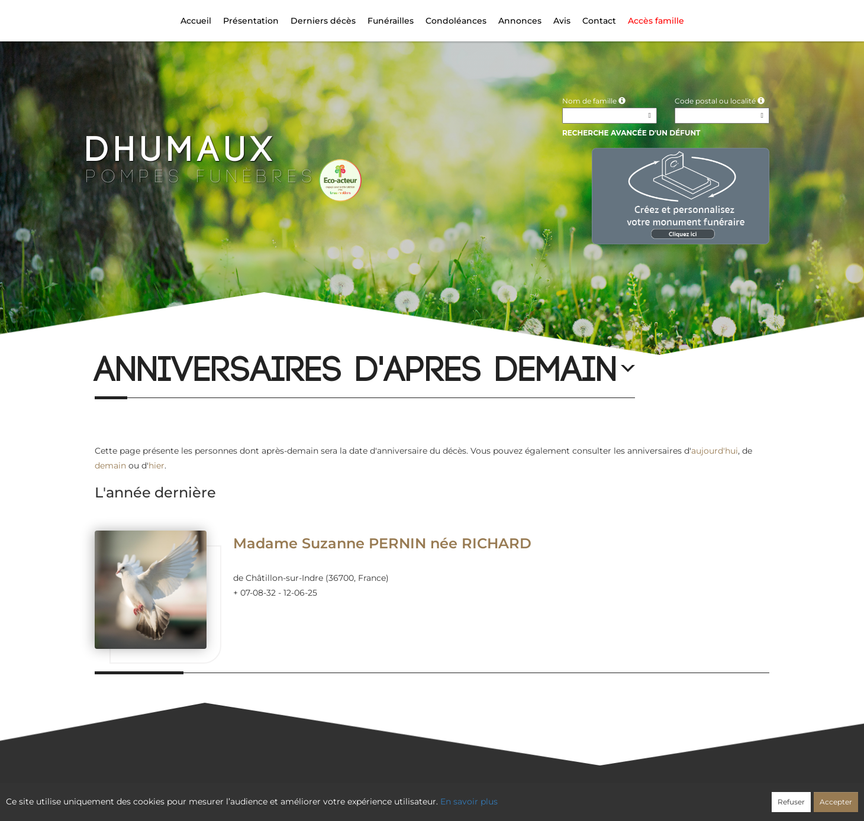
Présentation (251, 20)
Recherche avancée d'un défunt (631, 132)
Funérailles (390, 20)
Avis (561, 20)
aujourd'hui (714, 450)
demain (110, 465)
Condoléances (455, 20)
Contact (599, 20)
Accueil (195, 20)
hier (157, 465)
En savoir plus (469, 801)
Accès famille (656, 20)
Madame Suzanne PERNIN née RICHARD (382, 543)
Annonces (519, 20)
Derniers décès (323, 20)
